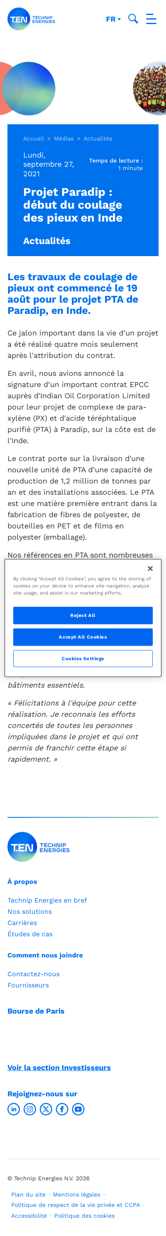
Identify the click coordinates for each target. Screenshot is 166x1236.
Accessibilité (29, 1215)
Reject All (83, 615)
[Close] (150, 568)
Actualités (98, 138)
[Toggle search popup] (133, 18)
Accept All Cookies (83, 636)
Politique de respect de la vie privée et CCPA (75, 1204)
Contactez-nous (33, 974)
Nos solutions (29, 911)
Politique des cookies (84, 1215)
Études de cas (30, 934)
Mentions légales (76, 1194)
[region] (83, 618)
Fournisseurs (28, 985)
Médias (64, 138)
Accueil (33, 138)
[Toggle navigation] (151, 19)
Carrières (22, 923)
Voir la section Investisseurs (59, 1067)
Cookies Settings (83, 658)
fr (112, 19)
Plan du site (28, 1194)
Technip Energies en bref (47, 900)
